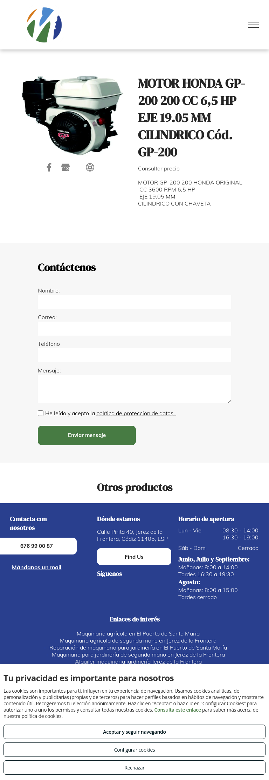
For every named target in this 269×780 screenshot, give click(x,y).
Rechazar (134, 767)
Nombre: (49, 290)
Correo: (47, 317)
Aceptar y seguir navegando (134, 731)
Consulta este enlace (177, 709)
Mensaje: (49, 370)
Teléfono (49, 343)
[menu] (253, 25)
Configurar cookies (134, 749)
